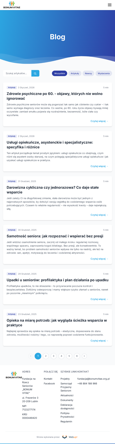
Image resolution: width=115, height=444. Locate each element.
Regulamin (66, 421)
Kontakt (48, 379)
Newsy (88, 73)
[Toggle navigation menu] (109, 5)
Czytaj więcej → (99, 121)
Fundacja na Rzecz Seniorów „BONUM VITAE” (29, 386)
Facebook (49, 383)
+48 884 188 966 (87, 383)
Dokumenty (67, 400)
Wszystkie (59, 73)
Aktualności (67, 395)
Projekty (65, 379)
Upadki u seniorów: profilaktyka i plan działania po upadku (57, 280)
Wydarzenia (104, 73)
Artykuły (75, 73)
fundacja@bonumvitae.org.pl (93, 379)
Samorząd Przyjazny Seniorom (66, 387)
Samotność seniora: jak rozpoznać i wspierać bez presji (55, 236)
